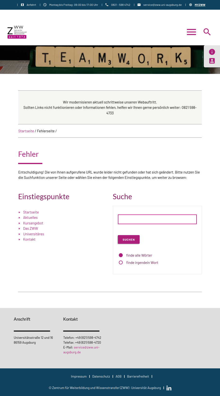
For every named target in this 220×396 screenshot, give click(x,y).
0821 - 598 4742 (120, 4)
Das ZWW (30, 228)
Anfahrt (31, 4)
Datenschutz (101, 376)
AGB (118, 376)
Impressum (79, 376)
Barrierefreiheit (138, 376)
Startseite (26, 131)
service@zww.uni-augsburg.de (162, 4)
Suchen (129, 239)
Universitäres (33, 234)
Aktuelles (30, 217)
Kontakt (29, 239)
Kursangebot (33, 223)
